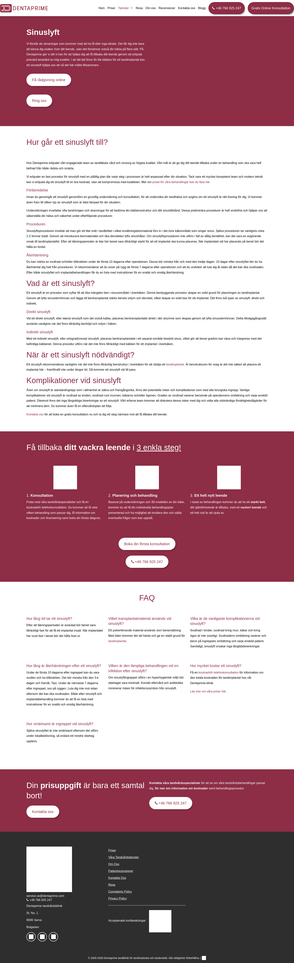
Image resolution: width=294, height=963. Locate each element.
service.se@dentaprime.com (45, 895)
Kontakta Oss (117, 877)
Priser (111, 8)
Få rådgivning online (48, 80)
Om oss (151, 8)
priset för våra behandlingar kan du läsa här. (181, 182)
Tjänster (125, 8)
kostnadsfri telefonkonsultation (219, 672)
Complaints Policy (120, 891)
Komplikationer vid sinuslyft (73, 380)
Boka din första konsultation (147, 544)
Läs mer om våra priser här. (208, 691)
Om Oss (113, 864)
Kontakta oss (186, 8)
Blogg (202, 8)
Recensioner (167, 8)
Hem (101, 8)
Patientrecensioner (120, 871)
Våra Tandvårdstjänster (123, 857)
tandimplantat (130, 59)
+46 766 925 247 (228, 8)
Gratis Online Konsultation (270, 8)
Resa (139, 8)
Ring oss (39, 101)
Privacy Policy (117, 898)
